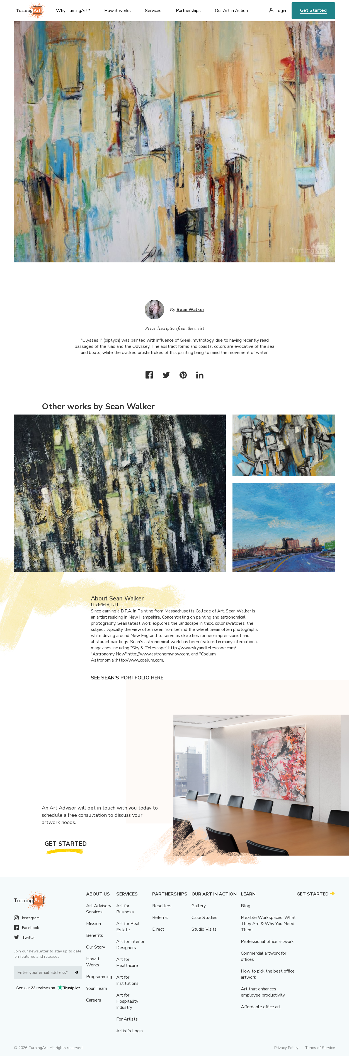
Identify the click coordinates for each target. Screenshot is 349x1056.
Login (280, 11)
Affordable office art (261, 1007)
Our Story (95, 947)
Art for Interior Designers (130, 944)
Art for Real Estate (128, 927)
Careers (93, 1000)
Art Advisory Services (98, 909)
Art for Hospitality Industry (127, 1001)
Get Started (313, 10)
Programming (99, 977)
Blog (245, 906)
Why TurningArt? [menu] (73, 11)
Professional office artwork (267, 941)
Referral (160, 917)
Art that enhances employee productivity (263, 992)
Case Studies (204, 917)
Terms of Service (320, 1047)
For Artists (127, 1019)
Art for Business (125, 909)
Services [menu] (153, 11)
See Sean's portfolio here (127, 677)
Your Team (96, 988)
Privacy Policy (286, 1047)
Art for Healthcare (127, 962)
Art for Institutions (127, 980)
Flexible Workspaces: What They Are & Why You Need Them (268, 923)
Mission (93, 924)
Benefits (94, 935)
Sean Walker (190, 309)
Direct (158, 929)
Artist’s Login (129, 1031)
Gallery (199, 906)
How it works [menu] (117, 11)
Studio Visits (204, 929)
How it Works (93, 962)
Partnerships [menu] (188, 11)
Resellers (161, 906)
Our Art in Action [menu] (231, 11)
